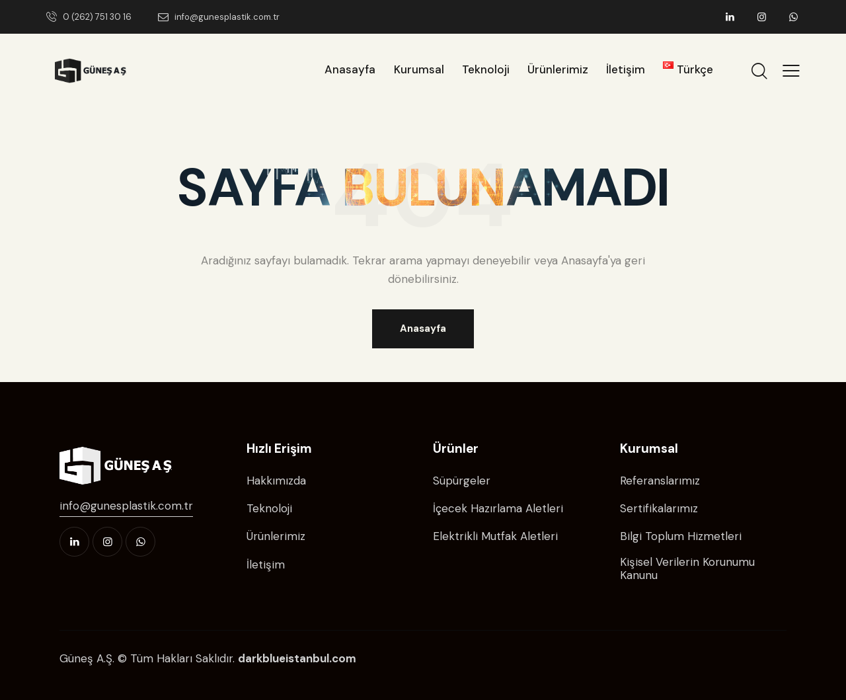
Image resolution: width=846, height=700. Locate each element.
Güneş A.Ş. (86, 658)
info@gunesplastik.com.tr (126, 505)
